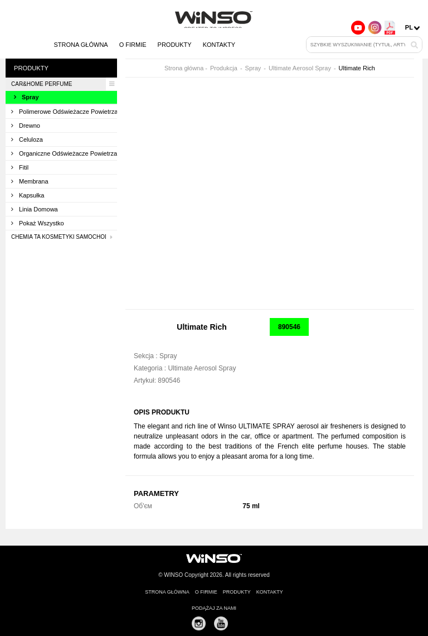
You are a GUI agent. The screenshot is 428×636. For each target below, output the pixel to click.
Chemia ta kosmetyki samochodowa (64, 237)
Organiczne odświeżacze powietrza (64, 153)
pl (409, 27)
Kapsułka (27, 195)
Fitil (19, 167)
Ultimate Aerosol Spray (300, 68)
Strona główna (81, 44)
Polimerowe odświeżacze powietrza (64, 111)
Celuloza (27, 139)
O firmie (133, 44)
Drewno (25, 125)
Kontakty (219, 44)
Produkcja (223, 68)
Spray (26, 97)
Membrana (29, 181)
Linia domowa (34, 209)
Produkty (175, 44)
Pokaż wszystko (37, 223)
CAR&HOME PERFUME (64, 84)
